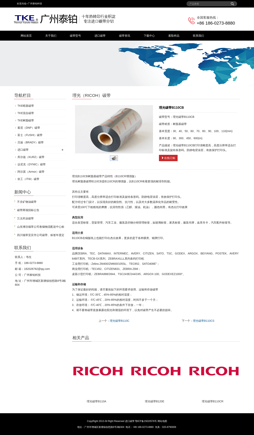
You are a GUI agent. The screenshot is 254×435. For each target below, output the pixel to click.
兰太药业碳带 (25, 218)
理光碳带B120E (154, 401)
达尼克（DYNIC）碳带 (31, 164)
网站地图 (162, 421)
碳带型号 (75, 35)
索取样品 (173, 35)
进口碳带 (100, 35)
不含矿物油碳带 (27, 201)
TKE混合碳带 (25, 113)
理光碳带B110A (96, 401)
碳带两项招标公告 (28, 210)
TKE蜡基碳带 (25, 105)
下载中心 (149, 35)
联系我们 (198, 35)
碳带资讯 (124, 35)
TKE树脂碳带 (25, 120)
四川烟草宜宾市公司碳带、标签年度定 (40, 235)
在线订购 (168, 158)
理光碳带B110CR (212, 401)
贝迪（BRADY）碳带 (30, 142)
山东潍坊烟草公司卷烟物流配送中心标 (40, 226)
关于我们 (50, 35)
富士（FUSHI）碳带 (29, 135)
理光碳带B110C (119, 320)
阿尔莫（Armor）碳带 (30, 171)
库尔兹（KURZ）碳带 (30, 157)
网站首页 (26, 35)
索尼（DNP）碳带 (28, 127)
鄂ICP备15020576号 (146, 421)
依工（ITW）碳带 (28, 179)
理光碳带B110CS (203, 320)
